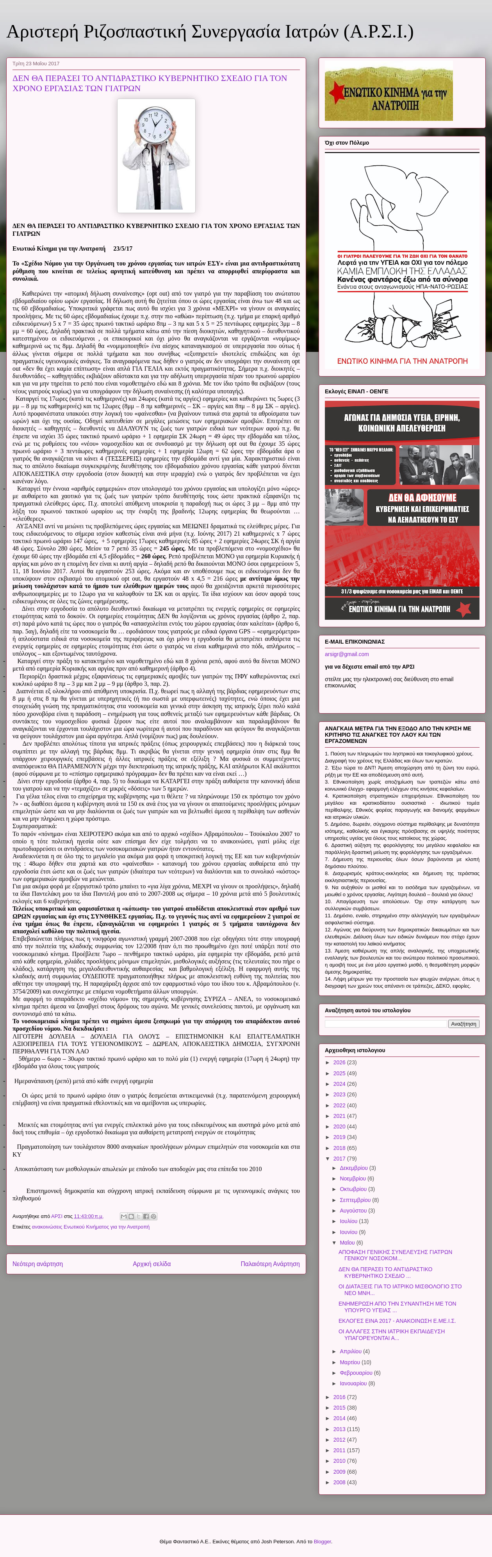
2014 (340, 1418)
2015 (340, 1408)
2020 (340, 1126)
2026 (340, 1062)
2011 (340, 1450)
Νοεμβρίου (353, 1178)
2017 (340, 1158)
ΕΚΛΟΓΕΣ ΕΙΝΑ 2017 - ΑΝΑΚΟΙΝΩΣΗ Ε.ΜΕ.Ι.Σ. (397, 1321)
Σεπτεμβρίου (356, 1200)
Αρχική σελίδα (152, 1264)
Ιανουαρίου (354, 1383)
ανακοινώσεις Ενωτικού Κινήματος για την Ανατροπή (91, 1227)
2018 (340, 1148)
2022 (340, 1105)
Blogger (322, 1541)
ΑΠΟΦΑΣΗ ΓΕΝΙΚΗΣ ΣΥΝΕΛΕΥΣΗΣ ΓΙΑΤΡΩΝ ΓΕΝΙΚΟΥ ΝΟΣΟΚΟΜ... (395, 1255)
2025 (340, 1073)
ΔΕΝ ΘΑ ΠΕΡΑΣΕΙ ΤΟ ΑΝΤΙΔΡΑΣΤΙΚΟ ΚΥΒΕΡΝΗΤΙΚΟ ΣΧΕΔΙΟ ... (385, 1272)
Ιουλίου (349, 1221)
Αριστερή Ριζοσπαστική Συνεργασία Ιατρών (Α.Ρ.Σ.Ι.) (210, 31)
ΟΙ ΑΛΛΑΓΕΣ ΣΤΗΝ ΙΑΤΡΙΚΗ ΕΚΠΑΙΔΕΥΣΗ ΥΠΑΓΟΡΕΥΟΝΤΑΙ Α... (392, 1334)
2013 (340, 1429)
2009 (340, 1472)
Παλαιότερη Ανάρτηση (270, 1264)
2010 (340, 1461)
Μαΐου (348, 1243)
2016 (340, 1397)
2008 (340, 1482)
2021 (340, 1116)
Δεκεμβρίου (354, 1168)
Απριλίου (351, 1351)
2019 (340, 1137)
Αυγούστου (354, 1210)
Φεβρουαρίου (357, 1373)
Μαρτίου (351, 1362)
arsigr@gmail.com (347, 654)
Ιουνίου (349, 1232)
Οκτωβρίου (354, 1189)
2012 (340, 1440)
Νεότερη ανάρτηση (37, 1264)
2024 (340, 1084)
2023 (340, 1094)
